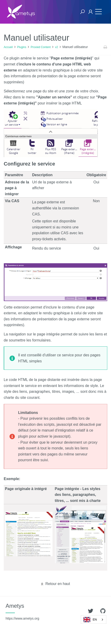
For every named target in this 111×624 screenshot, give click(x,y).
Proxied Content (41, 47)
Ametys (22, 611)
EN (90, 619)
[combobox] (93, 619)
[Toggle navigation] (98, 11)
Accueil (8, 47)
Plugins (21, 47)
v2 (56, 47)
